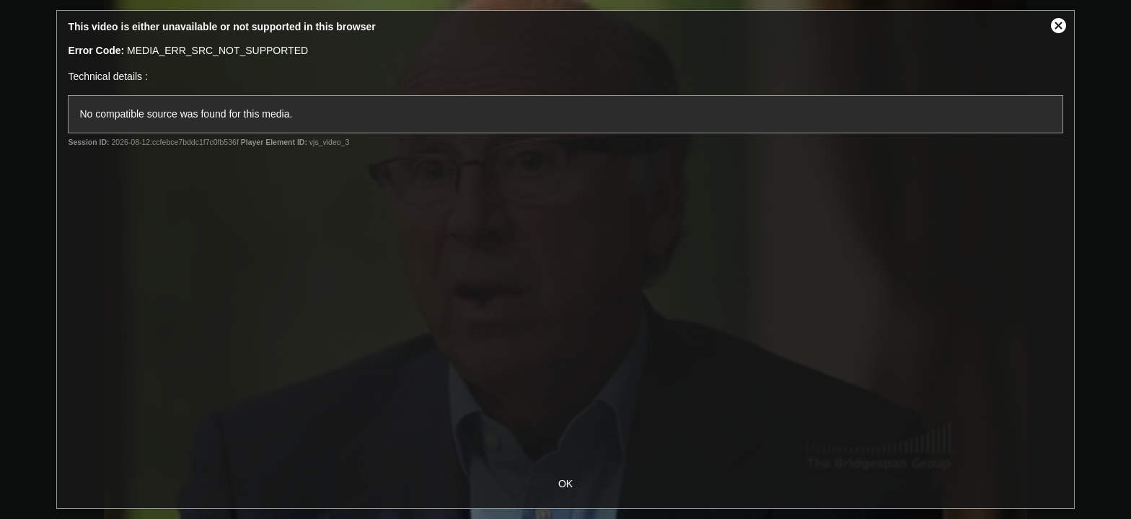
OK (565, 483)
